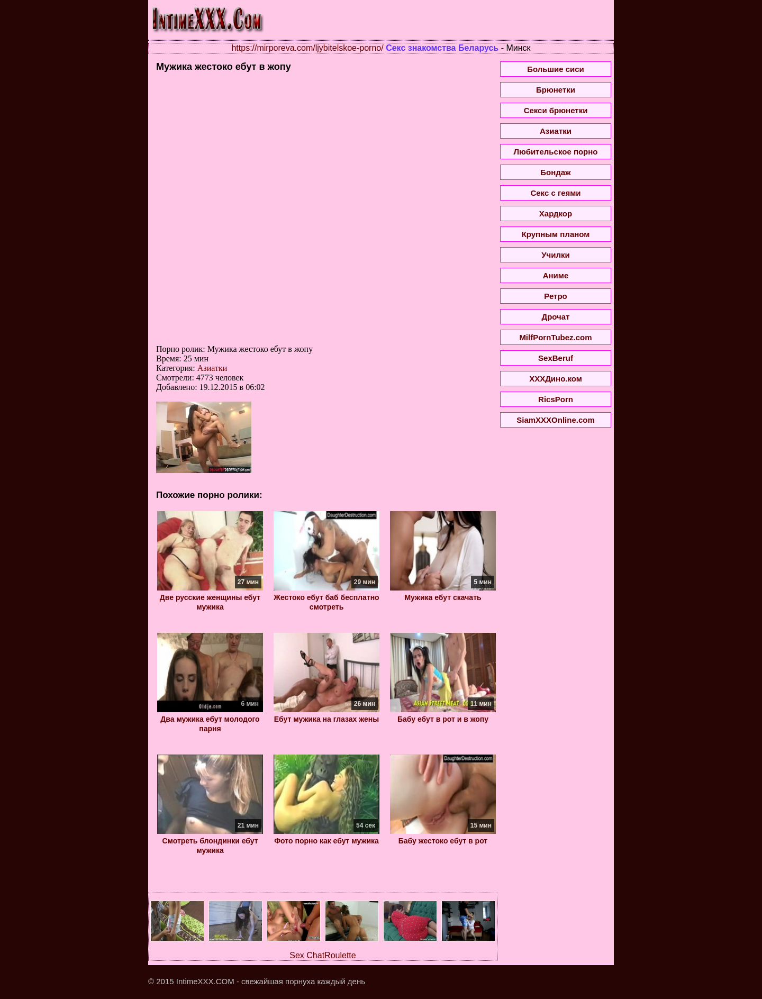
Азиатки (212, 368)
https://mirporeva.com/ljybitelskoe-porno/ (307, 47)
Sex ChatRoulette (322, 955)
